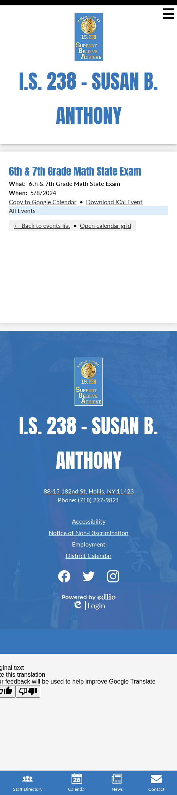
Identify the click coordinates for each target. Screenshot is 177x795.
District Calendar (89, 555)
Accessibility (89, 521)
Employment (89, 544)
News (117, 782)
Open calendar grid (105, 225)
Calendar (77, 782)
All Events (22, 210)
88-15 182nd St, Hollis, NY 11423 (89, 491)
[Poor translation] (28, 691)
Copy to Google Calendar (42, 201)
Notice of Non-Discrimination (88, 532)
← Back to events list (42, 225)
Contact (156, 782)
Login (88, 605)
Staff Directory (27, 782)
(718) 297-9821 (98, 499)
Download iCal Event (114, 201)
